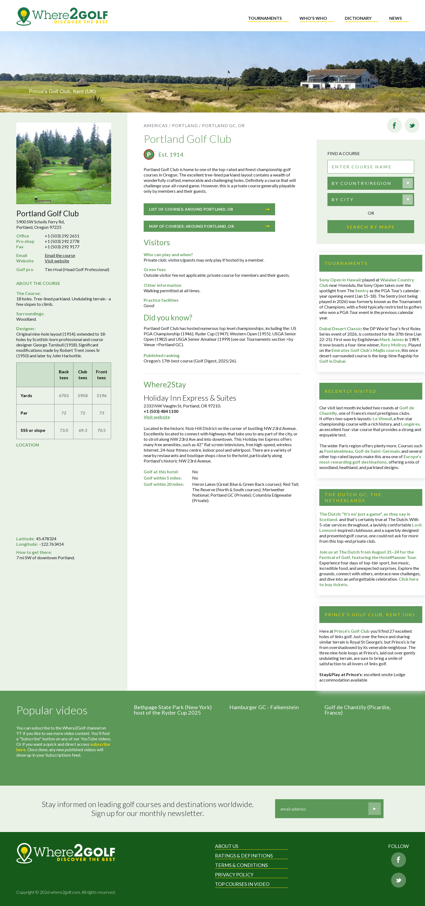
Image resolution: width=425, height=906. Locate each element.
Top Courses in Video (242, 884)
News (395, 18)
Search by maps (371, 226)
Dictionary (358, 18)
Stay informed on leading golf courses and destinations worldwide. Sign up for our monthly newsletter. (147, 809)
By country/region (361, 183)
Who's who (313, 18)
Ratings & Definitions (244, 856)
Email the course (60, 255)
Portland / (186, 125)
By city (342, 199)
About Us (226, 846)
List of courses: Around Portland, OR (209, 209)
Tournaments (265, 18)
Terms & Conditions (241, 865)
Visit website (57, 260)
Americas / (157, 125)
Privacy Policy (234, 875)
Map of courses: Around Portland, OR (209, 226)
